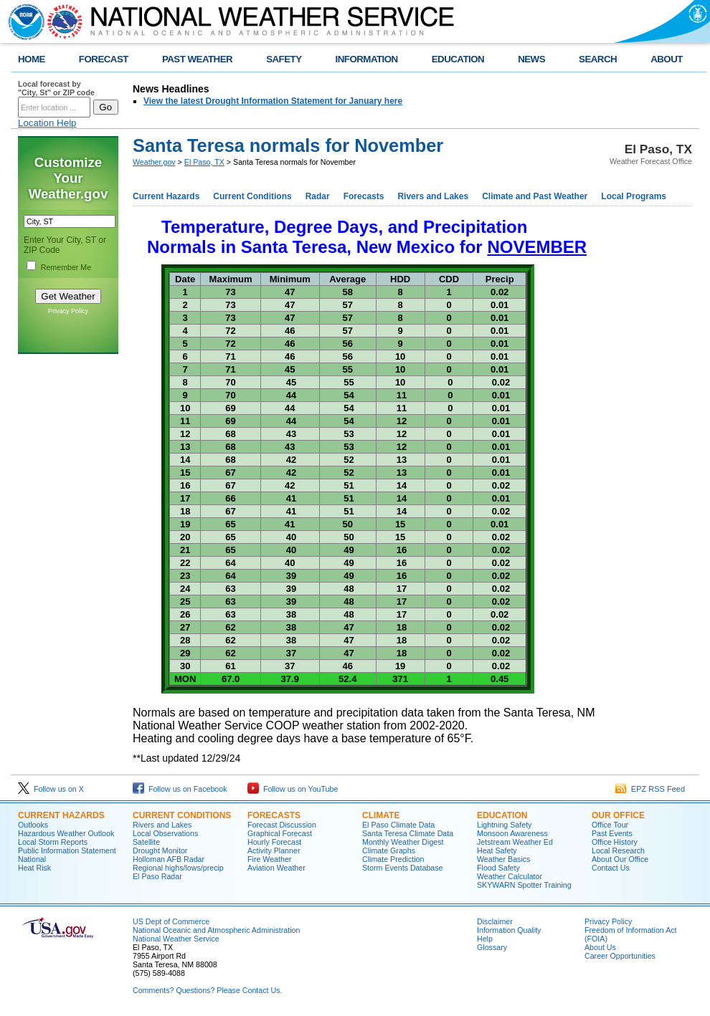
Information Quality (509, 930)
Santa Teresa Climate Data (407, 833)
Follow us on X (51, 789)
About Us (600, 947)
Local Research (618, 850)
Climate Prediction (393, 859)
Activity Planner (273, 850)
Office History (615, 842)
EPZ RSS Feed (650, 789)
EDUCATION (458, 59)
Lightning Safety (504, 824)
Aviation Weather (276, 867)
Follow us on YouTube (292, 789)
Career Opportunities (619, 956)
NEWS (531, 59)
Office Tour (610, 824)
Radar (318, 196)
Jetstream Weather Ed (515, 842)
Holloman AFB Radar (168, 859)
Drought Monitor (160, 850)
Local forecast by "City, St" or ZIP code (56, 88)
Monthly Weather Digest (403, 842)
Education (502, 815)
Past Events (612, 833)
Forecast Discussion (281, 824)
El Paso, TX (204, 162)
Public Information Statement (67, 850)
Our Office (618, 815)
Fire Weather (269, 859)
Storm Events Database (402, 867)
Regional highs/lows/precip (178, 867)
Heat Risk (34, 867)
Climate (380, 815)
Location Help (47, 123)
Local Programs (633, 196)
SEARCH (598, 59)
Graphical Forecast (279, 833)
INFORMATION (367, 59)
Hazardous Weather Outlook (66, 833)
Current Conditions (252, 196)
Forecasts (364, 196)
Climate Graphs (388, 850)
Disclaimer (495, 921)
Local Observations (165, 833)
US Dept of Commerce (171, 921)
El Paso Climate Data (398, 824)
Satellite (146, 842)
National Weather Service (176, 938)
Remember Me (66, 267)
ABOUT (666, 59)
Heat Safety (497, 850)
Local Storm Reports (52, 842)
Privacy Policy (68, 311)
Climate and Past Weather (534, 196)
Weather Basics (503, 859)
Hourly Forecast (274, 842)
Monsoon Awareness (512, 833)
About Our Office (620, 859)
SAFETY (283, 59)
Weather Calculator (509, 876)
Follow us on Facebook (180, 789)
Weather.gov (154, 162)
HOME (31, 59)
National (32, 859)
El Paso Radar (157, 876)
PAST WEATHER (197, 59)
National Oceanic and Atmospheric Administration (216, 930)
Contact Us (611, 867)
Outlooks (33, 824)
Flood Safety (498, 867)
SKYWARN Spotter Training (524, 885)
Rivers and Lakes (432, 196)
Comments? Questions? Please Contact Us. (207, 990)
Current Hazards (166, 196)
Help (485, 938)
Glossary (492, 947)
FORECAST (103, 59)
